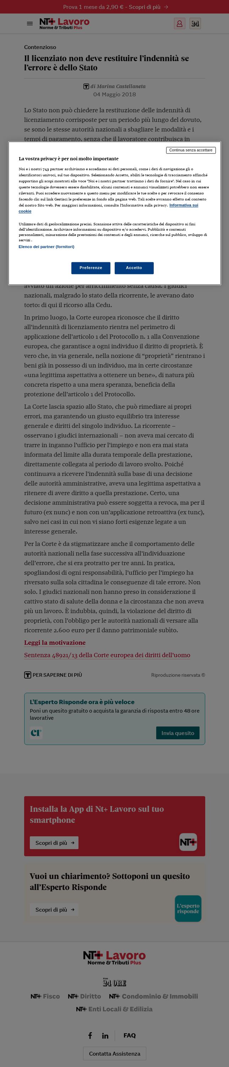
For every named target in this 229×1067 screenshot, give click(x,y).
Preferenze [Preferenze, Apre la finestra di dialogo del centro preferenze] (91, 268)
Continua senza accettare (191, 150)
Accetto (134, 268)
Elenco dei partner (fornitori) (47, 247)
